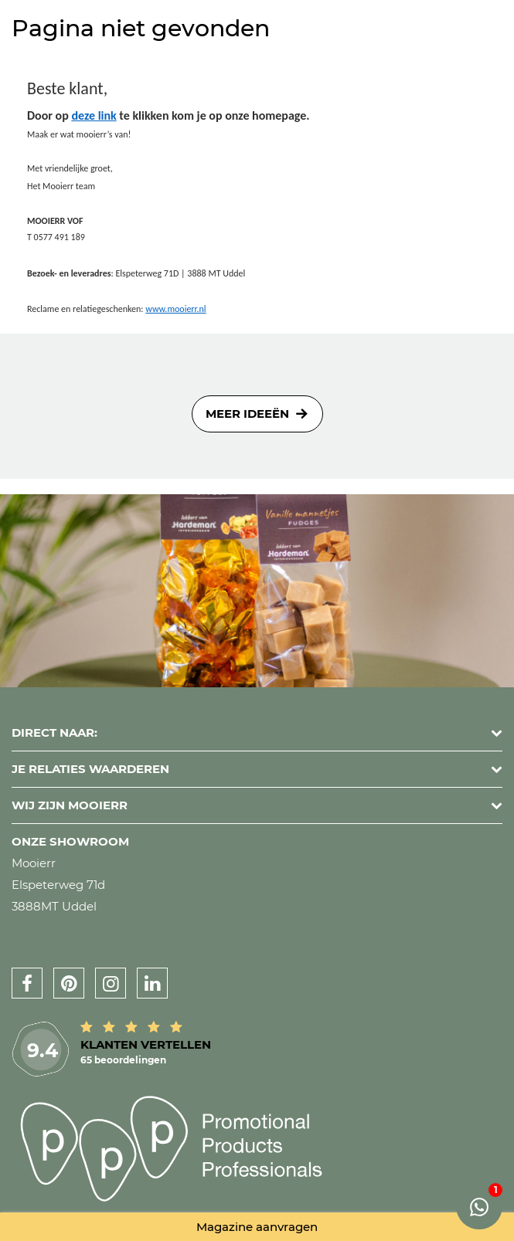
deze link (93, 115)
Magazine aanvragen (257, 1226)
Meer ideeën (247, 413)
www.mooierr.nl (175, 308)
